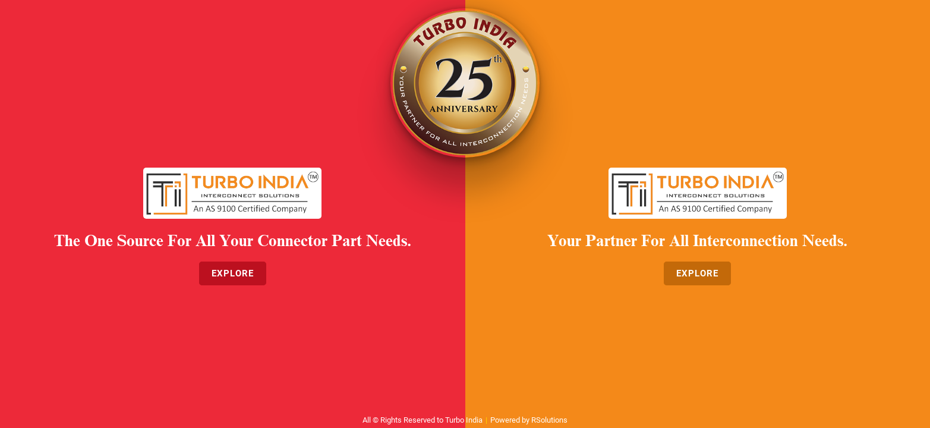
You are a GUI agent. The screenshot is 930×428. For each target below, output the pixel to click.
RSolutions (549, 420)
